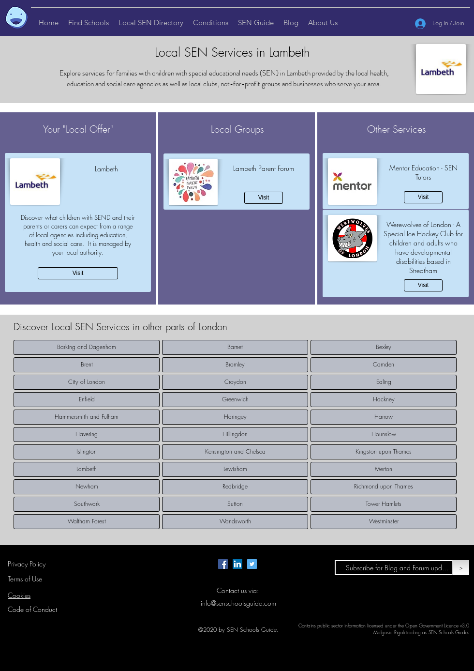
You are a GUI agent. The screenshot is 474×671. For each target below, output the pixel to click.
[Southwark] (87, 504)
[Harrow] (384, 417)
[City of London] (87, 382)
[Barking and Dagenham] (87, 347)
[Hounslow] (384, 434)
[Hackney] (384, 399)
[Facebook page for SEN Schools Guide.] (223, 564)
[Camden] (384, 364)
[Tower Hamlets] (384, 504)
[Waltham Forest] (87, 521)
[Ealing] (384, 382)
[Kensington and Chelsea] (235, 451)
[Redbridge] (235, 486)
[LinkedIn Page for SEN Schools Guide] (237, 564)
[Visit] (78, 273)
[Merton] (384, 469)
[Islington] (87, 451)
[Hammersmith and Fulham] (87, 417)
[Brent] (87, 364)
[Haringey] (235, 417)
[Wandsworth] (235, 521)
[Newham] (87, 486)
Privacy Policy (26, 563)
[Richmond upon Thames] (384, 486)
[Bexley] (384, 347)
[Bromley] (235, 364)
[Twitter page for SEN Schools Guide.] (252, 564)
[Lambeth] (87, 469)
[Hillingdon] (235, 434)
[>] (461, 567)
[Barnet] (235, 347)
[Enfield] (87, 399)
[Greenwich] (235, 399)
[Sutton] (235, 504)
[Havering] (87, 434)
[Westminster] (384, 521)
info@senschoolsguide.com (238, 603)
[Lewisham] (235, 469)
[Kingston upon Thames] (384, 451)
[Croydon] (235, 382)
